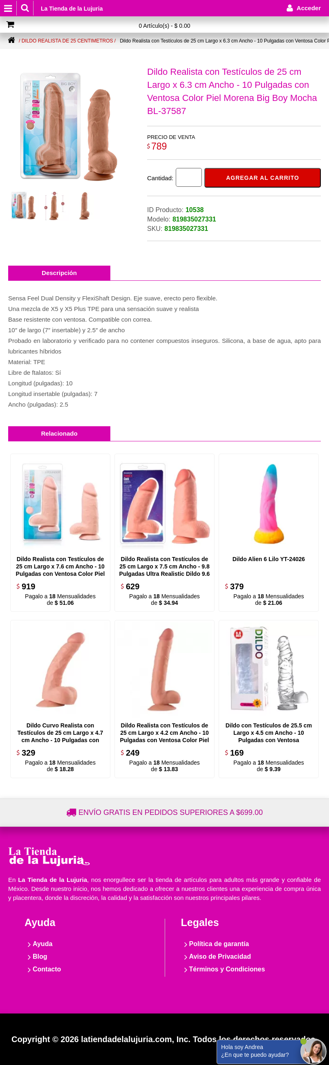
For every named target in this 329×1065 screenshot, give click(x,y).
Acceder (309, 7)
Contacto (47, 969)
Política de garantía (219, 943)
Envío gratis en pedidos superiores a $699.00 (170, 812)
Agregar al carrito (262, 178)
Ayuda (42, 943)
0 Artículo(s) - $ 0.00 (164, 25)
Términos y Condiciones (227, 969)
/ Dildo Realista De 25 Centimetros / (67, 41)
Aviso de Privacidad (220, 956)
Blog (40, 956)
